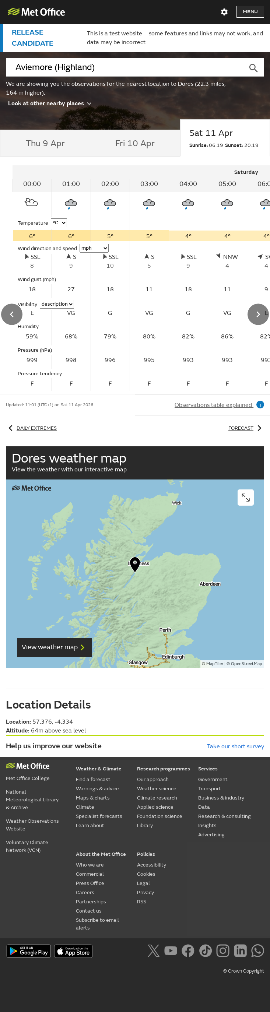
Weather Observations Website (32, 825)
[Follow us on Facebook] (189, 952)
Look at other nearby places (49, 103)
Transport (209, 789)
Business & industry (221, 798)
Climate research (157, 798)
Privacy (145, 892)
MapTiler (214, 664)
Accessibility (151, 865)
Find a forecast (93, 779)
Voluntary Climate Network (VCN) (27, 846)
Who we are (90, 865)
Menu (250, 11)
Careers (85, 892)
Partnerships (91, 902)
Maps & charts (93, 798)
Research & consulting (224, 816)
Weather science (156, 789)
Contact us (89, 911)
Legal (143, 883)
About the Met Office (101, 854)
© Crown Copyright (243, 971)
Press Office (90, 883)
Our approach (153, 779)
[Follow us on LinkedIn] (242, 952)
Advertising (211, 835)
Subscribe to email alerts (97, 924)
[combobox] (124, 67)
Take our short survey (235, 746)
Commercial (90, 874)
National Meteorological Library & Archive (32, 800)
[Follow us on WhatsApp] (257, 952)
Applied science (155, 807)
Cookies (146, 874)
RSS (141, 902)
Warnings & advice (97, 789)
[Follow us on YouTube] (172, 952)
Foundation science (159, 816)
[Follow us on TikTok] (207, 952)
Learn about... (92, 825)
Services (208, 769)
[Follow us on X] (155, 952)
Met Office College (28, 778)
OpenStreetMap (246, 664)
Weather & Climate (99, 769)
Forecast (246, 428)
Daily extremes (31, 428)
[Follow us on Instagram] (224, 952)
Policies (146, 854)
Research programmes (163, 769)
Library (145, 825)
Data (204, 807)
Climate (85, 807)
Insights (207, 825)
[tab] (45, 143)
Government (213, 779)
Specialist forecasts (99, 816)
